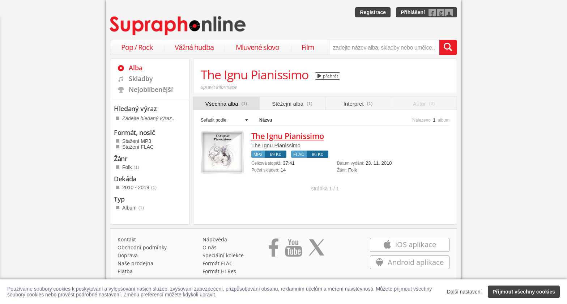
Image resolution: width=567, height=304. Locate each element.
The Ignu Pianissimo (287, 135)
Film (308, 47)
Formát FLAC (217, 263)
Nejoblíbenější (151, 89)
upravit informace (219, 87)
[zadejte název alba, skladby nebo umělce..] (384, 47)
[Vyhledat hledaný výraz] (448, 47)
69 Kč (275, 154)
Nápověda (214, 239)
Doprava (128, 255)
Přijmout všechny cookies (524, 292)
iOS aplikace (409, 244)
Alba (135, 67)
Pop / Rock (137, 47)
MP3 (258, 154)
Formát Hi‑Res (219, 271)
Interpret (358, 104)
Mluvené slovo (257, 47)
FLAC (298, 154)
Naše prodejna (135, 263)
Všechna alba (226, 104)
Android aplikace (409, 262)
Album (133, 208)
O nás (209, 247)
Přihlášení (413, 12)
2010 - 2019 (139, 187)
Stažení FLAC (138, 147)
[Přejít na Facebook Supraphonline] (273, 250)
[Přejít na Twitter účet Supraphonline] (316, 250)
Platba (125, 271)
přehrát (327, 76)
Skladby (141, 78)
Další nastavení (464, 292)
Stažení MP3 (136, 141)
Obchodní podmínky (142, 247)
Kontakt (127, 239)
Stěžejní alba (292, 104)
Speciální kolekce (223, 255)
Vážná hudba (194, 47)
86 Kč (317, 154)
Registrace (373, 12)
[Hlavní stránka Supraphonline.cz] (178, 26)
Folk (352, 170)
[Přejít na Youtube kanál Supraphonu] (293, 250)
